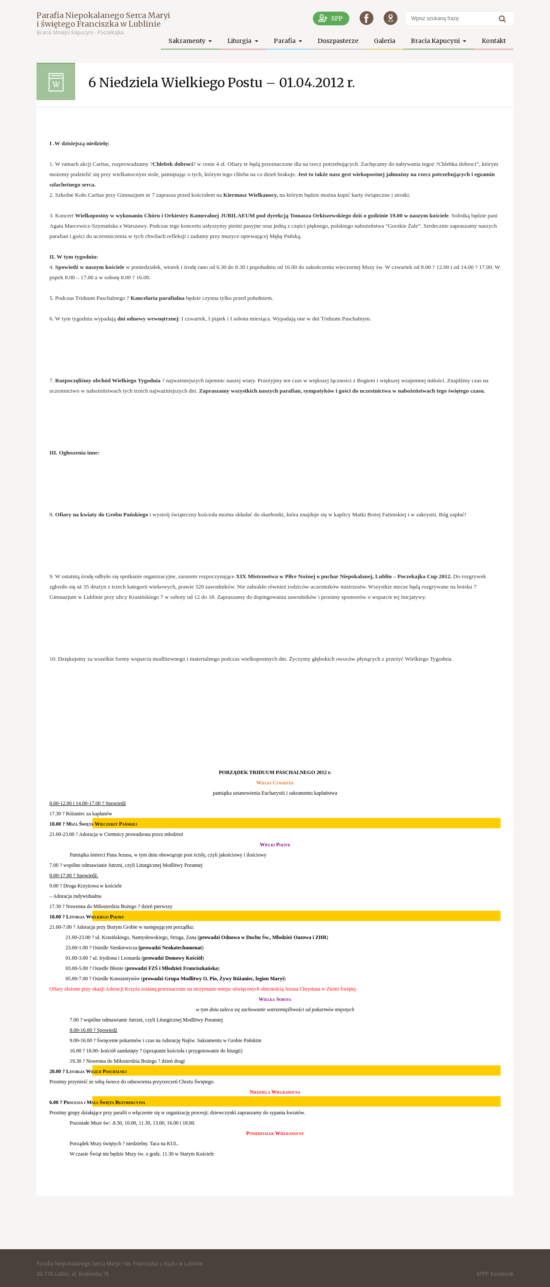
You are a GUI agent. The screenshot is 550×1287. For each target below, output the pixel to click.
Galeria (384, 41)
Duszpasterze (338, 41)
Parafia (285, 41)
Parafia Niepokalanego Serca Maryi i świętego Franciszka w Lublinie (103, 19)
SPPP (483, 1274)
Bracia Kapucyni (436, 41)
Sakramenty (187, 41)
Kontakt (494, 41)
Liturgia (240, 41)
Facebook (502, 1274)
